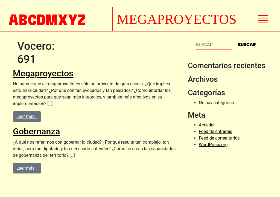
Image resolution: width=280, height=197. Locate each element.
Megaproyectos (43, 73)
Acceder (207, 125)
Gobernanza (36, 131)
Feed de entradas (215, 131)
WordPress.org (213, 144)
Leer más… (26, 116)
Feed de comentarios (219, 138)
